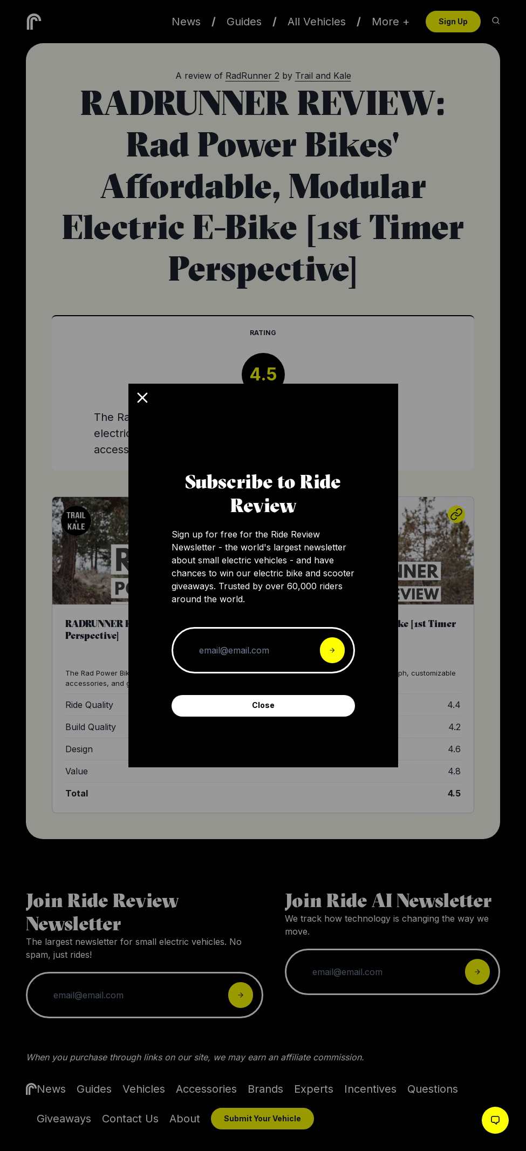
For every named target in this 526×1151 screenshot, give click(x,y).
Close (263, 705)
